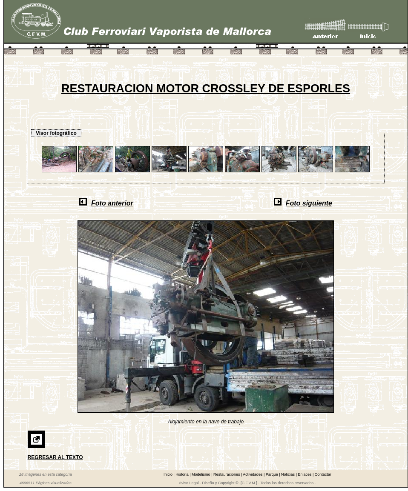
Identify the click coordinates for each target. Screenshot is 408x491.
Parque (272, 474)
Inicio (169, 474)
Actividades (253, 474)
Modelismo (201, 474)
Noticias (288, 474)
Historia (182, 474)
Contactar (323, 474)
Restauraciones (227, 474)
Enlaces (305, 474)
